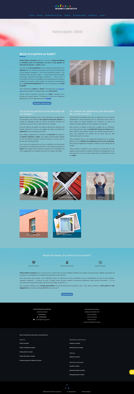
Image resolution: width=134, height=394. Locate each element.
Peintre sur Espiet (24, 343)
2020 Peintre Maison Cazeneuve (52, 391)
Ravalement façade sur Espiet (77, 370)
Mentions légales (86, 391)
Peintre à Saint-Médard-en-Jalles (92, 322)
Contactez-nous (67, 294)
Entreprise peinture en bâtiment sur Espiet (30, 360)
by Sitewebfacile (71, 391)
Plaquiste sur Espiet (75, 357)
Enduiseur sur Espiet (75, 343)
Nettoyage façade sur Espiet (77, 374)
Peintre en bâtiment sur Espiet (27, 347)
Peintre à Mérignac (92, 314)
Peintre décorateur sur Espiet (27, 356)
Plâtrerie (72, 353)
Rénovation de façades (76, 362)
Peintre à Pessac (92, 319)
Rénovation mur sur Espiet (76, 347)
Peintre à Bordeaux (92, 317)
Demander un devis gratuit (42, 103)
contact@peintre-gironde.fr (43, 319)
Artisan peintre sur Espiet (26, 352)
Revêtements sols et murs (78, 340)
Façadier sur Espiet (74, 366)
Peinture (22, 340)
